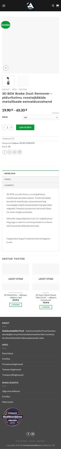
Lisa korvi (25, 127)
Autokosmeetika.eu (31, 445)
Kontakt (41, 441)
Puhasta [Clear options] (55, 113)
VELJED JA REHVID (27, 143)
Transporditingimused (12, 374)
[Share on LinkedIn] (19, 152)
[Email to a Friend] (9, 152)
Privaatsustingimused (12, 364)
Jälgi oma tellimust (11, 391)
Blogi (32, 441)
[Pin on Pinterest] (14, 152)
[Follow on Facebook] (28, 434)
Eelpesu (23, 89)
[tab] (30, 173)
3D (9, 146)
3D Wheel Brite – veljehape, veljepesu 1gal (15, 296)
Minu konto (7, 402)
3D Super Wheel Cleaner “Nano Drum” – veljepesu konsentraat (45, 297)
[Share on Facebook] (4, 152)
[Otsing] (53, 5)
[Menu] (3, 5)
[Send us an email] (33, 434)
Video (7, 179)
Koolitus (6, 358)
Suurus (5, 117)
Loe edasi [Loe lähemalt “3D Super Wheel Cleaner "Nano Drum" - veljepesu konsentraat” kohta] (46, 307)
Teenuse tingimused (11, 369)
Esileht (6, 89)
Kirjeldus (9, 173)
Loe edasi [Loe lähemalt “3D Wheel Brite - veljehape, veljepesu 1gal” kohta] (15, 305)
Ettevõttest (7, 353)
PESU (14, 89)
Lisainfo (9, 185)
